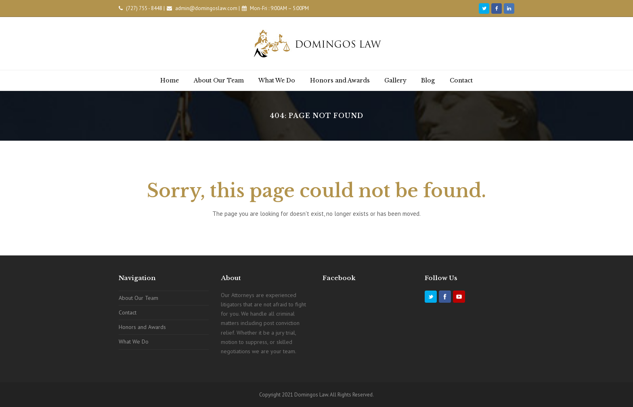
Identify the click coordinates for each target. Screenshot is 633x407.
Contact (127, 312)
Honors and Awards (142, 327)
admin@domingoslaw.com (206, 8)
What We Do (134, 341)
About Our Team (138, 298)
